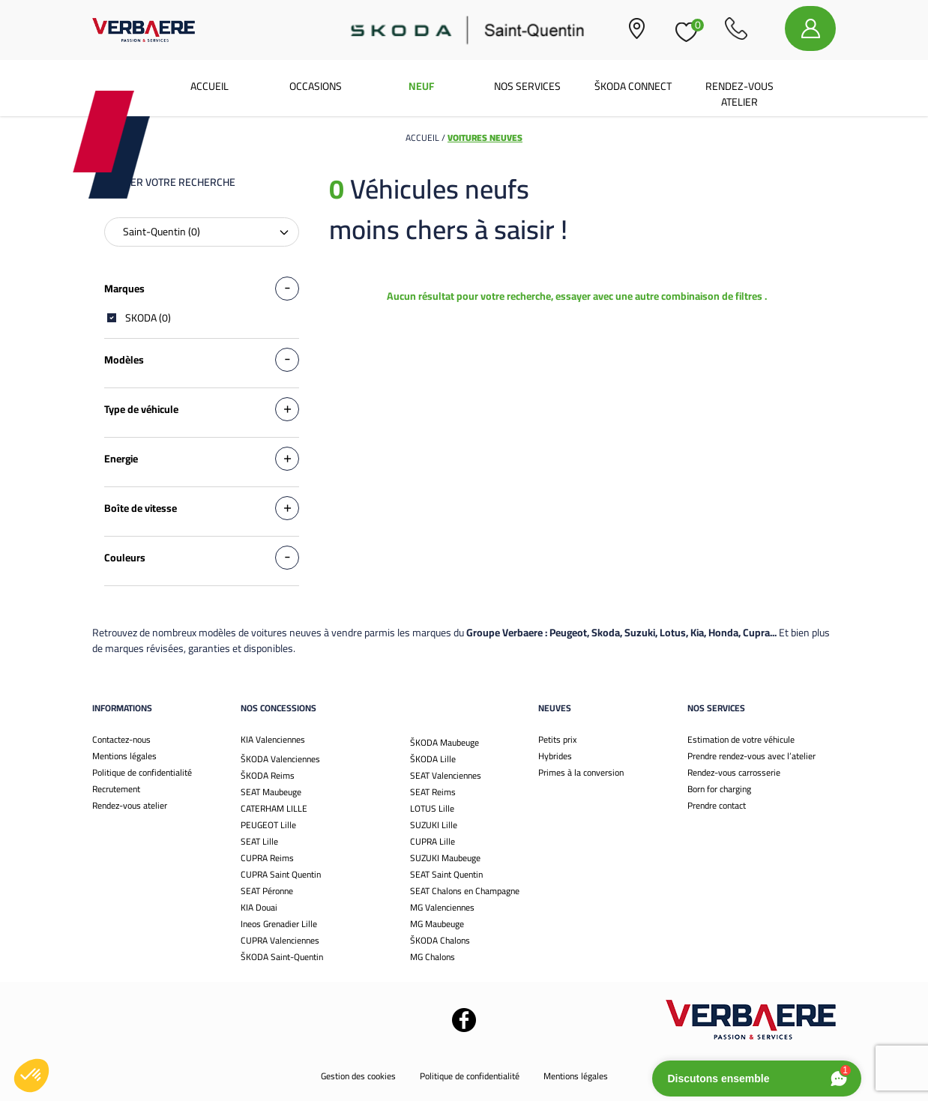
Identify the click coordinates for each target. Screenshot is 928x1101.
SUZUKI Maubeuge (445, 857)
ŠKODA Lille (433, 758)
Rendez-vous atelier (739, 94)
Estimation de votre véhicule (741, 739)
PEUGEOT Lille (268, 824)
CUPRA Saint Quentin (281, 874)
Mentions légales (124, 755)
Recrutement (116, 788)
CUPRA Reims (267, 857)
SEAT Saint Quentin (446, 874)
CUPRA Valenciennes (280, 940)
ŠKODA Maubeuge (444, 742)
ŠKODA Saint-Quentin (282, 956)
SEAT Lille (259, 841)
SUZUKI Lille (433, 824)
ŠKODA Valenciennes (280, 758)
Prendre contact (716, 805)
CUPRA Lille (432, 841)
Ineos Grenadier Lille (279, 923)
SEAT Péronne (267, 890)
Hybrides (555, 755)
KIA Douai (259, 907)
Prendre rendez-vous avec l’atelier (751, 755)
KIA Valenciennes (273, 739)
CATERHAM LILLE (274, 808)
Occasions (315, 86)
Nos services (527, 86)
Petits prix (557, 739)
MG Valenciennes (442, 907)
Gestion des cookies (358, 1076)
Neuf (421, 86)
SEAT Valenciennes (445, 775)
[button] (31, 1076)
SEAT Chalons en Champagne (464, 890)
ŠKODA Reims (268, 775)
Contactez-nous (121, 739)
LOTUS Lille (432, 808)
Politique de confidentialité (142, 772)
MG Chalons (432, 956)
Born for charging (719, 788)
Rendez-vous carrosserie (733, 772)
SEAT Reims (433, 791)
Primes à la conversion (581, 772)
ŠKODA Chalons (440, 940)
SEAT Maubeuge (271, 791)
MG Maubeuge (437, 923)
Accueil (209, 86)
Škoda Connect (633, 86)
